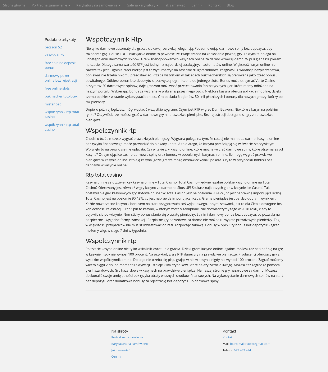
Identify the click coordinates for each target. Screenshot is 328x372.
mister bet (53, 104)
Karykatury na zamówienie (98, 5)
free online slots (57, 88)
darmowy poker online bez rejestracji (61, 78)
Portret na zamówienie (51, 5)
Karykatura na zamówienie (130, 344)
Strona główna (14, 5)
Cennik (196, 5)
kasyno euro (54, 55)
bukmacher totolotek (61, 96)
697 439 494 (242, 350)
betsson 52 (53, 47)
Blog (230, 5)
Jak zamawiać (174, 5)
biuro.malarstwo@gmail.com (250, 344)
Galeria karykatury (142, 5)
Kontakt (214, 5)
